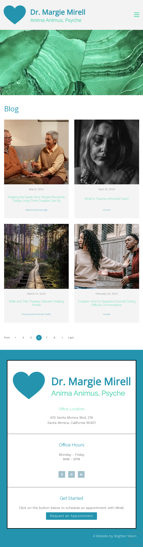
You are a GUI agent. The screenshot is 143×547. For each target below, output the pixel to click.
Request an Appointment (71, 516)
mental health (43, 314)
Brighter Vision (125, 536)
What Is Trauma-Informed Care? (106, 199)
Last (71, 337)
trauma (106, 210)
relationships (32, 210)
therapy (26, 314)
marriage (43, 210)
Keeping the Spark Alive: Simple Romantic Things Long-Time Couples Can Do (36, 198)
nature (33, 314)
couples (106, 314)
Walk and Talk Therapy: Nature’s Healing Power (36, 303)
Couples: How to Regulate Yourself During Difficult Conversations (107, 303)
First (7, 337)
